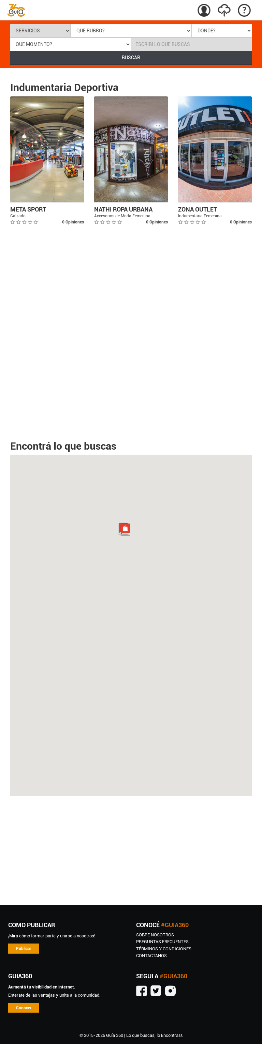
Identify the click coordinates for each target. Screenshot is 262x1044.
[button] (125, 530)
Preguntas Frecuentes (162, 941)
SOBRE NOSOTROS (155, 934)
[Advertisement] (131, 850)
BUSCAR (131, 57)
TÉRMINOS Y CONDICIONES (163, 948)
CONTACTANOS (151, 955)
